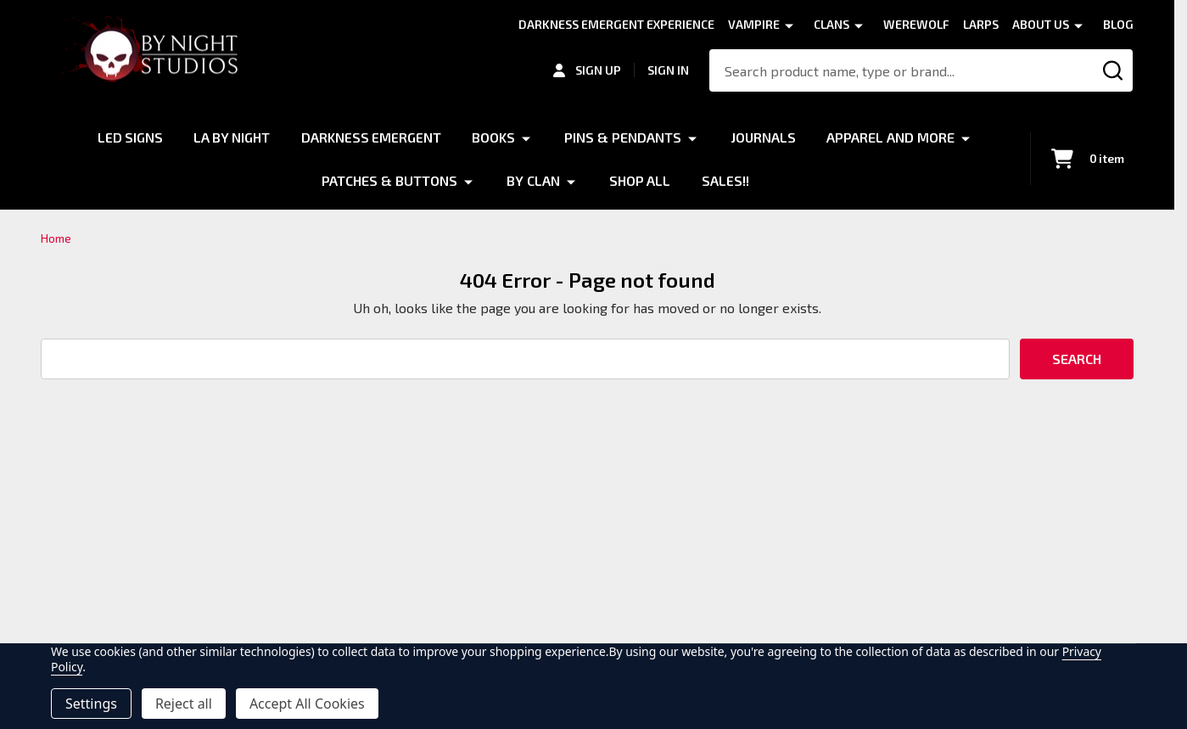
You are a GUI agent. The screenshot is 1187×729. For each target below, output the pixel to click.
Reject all (183, 703)
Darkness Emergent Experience (616, 24)
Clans (831, 24)
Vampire (754, 24)
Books (494, 137)
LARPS (981, 24)
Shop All (640, 179)
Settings (91, 703)
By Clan (533, 179)
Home (56, 238)
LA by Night (232, 137)
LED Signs (129, 137)
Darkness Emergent (371, 137)
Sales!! (725, 179)
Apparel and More (892, 137)
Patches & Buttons (389, 179)
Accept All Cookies (307, 703)
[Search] (1113, 70)
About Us (1040, 24)
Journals (764, 137)
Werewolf (916, 24)
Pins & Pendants (623, 137)
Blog (1118, 24)
